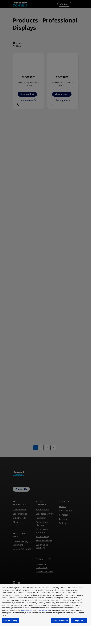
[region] (45, 605)
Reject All (79, 620)
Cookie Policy (26, 610)
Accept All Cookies (60, 620)
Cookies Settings (10, 620)
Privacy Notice (43, 610)
